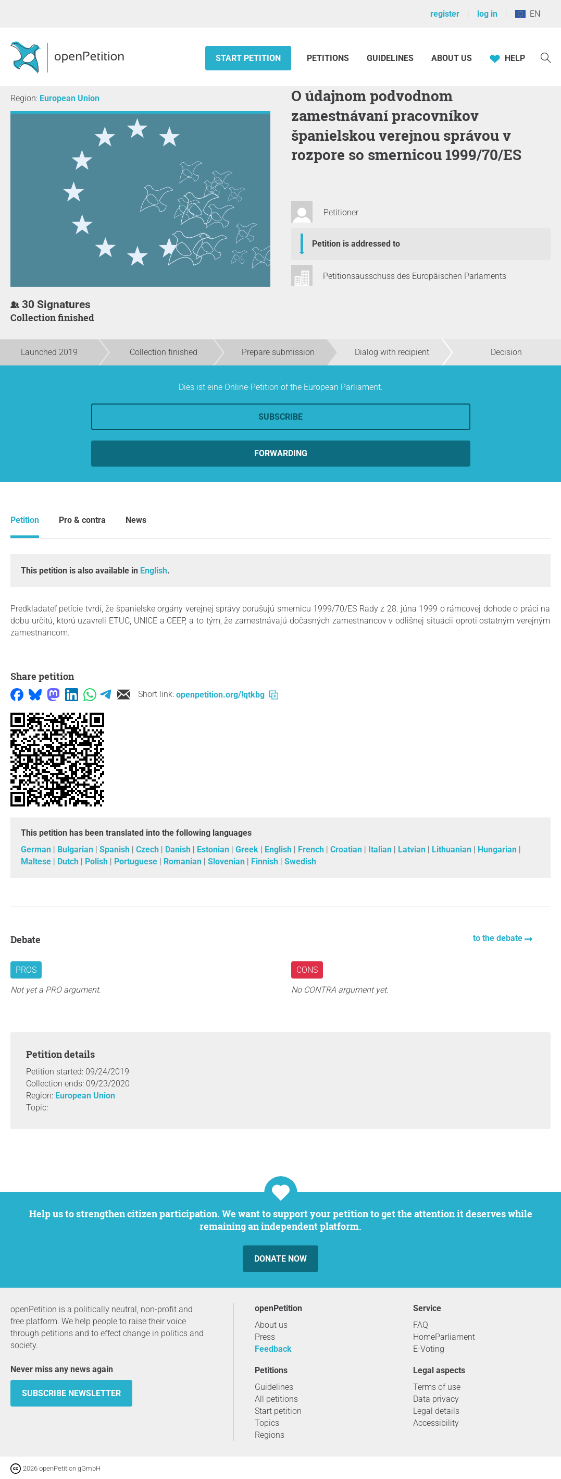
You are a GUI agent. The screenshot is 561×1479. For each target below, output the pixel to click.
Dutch (69, 861)
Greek (247, 849)
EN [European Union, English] (527, 14)
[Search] (546, 57)
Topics (267, 1423)
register (444, 14)
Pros (26, 970)
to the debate (499, 938)
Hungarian (498, 849)
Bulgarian (76, 849)
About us (451, 58)
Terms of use (436, 1387)
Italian (381, 849)
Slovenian (227, 861)
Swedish (300, 861)
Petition (24, 520)
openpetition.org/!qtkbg (227, 695)
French (312, 849)
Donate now (280, 1259)
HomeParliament (444, 1337)
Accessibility (436, 1423)
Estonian (214, 849)
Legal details (436, 1411)
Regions (269, 1435)
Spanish (115, 849)
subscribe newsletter (71, 1393)
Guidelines (390, 58)
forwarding (280, 453)
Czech (148, 849)
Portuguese (136, 861)
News (136, 520)
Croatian (347, 849)
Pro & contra (82, 520)
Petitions (329, 58)
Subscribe (280, 417)
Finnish (265, 861)
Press (265, 1337)
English (153, 571)
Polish (97, 861)
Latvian (413, 849)
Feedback (273, 1349)
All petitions (276, 1399)
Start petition (248, 58)
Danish (179, 849)
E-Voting (428, 1349)
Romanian (184, 861)
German (37, 849)
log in (487, 14)
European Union (69, 98)
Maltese (37, 861)
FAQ (420, 1325)
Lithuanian (452, 849)
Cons (307, 970)
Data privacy (436, 1399)
